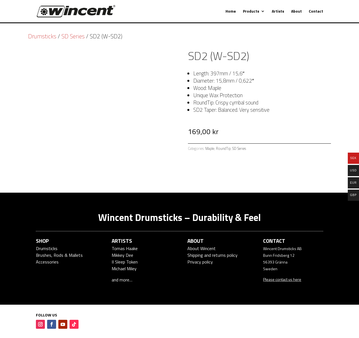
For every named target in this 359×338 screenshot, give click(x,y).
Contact (316, 11)
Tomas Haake (125, 248)
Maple (209, 148)
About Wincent (201, 248)
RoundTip (223, 148)
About (296, 11)
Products (251, 11)
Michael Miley (124, 268)
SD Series (73, 36)
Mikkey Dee (122, 255)
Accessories (47, 261)
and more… (122, 279)
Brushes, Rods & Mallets (59, 255)
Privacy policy (200, 261)
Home (230, 11)
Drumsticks (42, 36)
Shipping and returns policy (212, 255)
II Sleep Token (125, 261)
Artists (278, 11)
